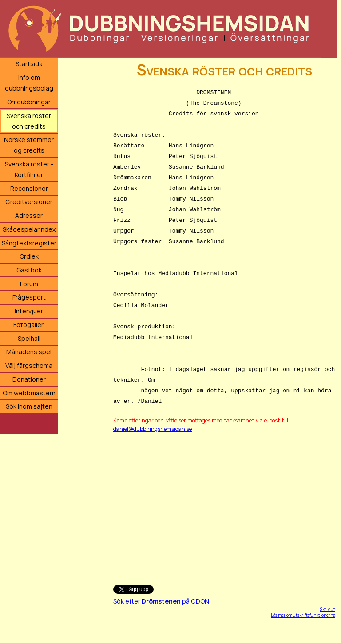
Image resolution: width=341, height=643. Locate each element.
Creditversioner (28, 201)
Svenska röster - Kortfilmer (29, 169)
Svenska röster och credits (29, 120)
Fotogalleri (29, 324)
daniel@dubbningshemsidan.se (152, 429)
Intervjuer (29, 311)
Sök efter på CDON (161, 601)
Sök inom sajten (29, 406)
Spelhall (29, 338)
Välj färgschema (28, 365)
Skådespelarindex (29, 229)
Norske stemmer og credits (29, 144)
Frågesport (29, 297)
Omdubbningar (29, 102)
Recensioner (29, 188)
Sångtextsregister (29, 243)
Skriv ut (327, 609)
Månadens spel (29, 351)
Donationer (29, 379)
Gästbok (29, 270)
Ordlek (29, 256)
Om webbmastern (29, 393)
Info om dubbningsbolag (29, 82)
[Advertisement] (224, 504)
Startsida (29, 63)
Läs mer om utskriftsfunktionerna (303, 615)
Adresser (29, 215)
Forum (29, 284)
